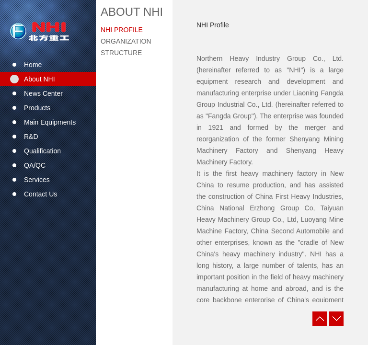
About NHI (132, 11)
